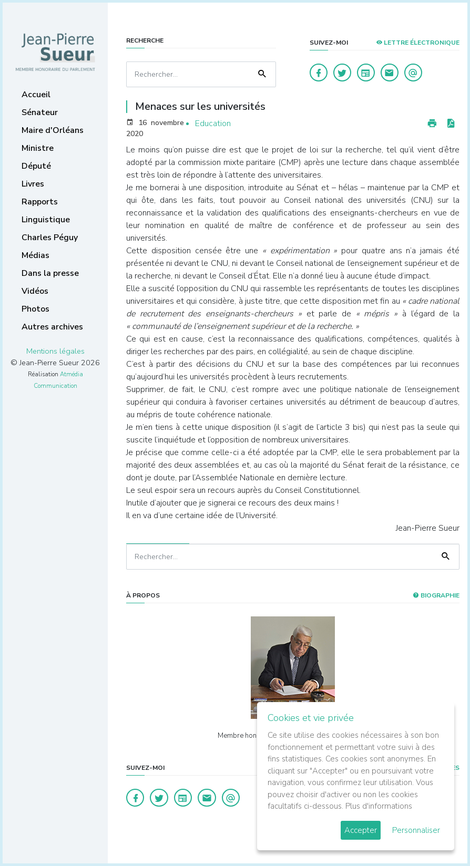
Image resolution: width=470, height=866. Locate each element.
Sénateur (40, 112)
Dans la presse (50, 273)
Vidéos (35, 291)
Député (36, 166)
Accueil (36, 94)
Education (213, 123)
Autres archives (52, 327)
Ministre (38, 148)
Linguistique (46, 219)
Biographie (436, 595)
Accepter (360, 830)
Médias (35, 255)
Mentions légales (55, 351)
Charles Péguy (50, 237)
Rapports (40, 202)
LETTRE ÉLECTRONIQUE (417, 42)
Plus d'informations (378, 806)
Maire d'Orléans (53, 130)
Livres (33, 184)
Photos (35, 309)
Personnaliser (416, 830)
